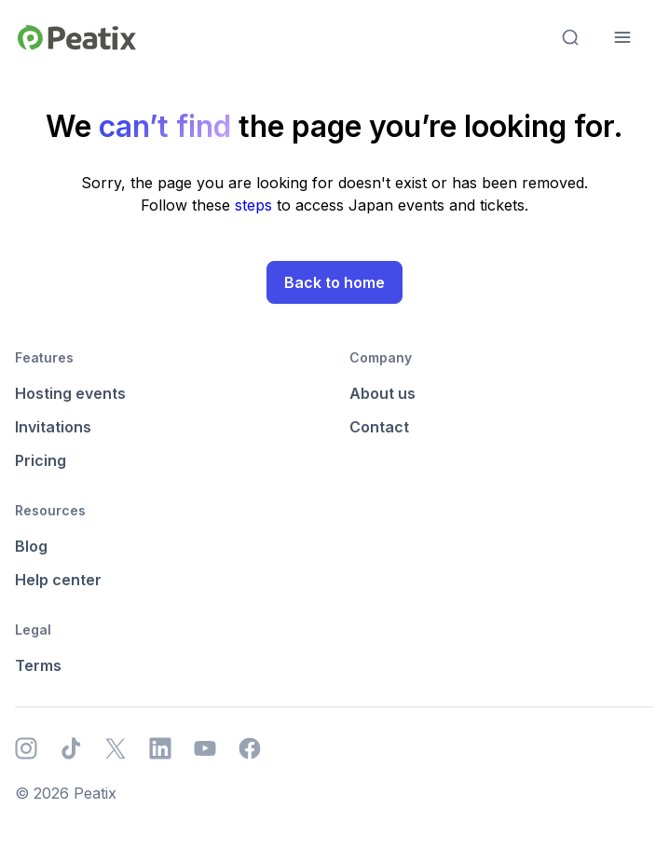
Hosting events (70, 393)
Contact (379, 427)
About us (382, 393)
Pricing (40, 460)
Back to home (334, 282)
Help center (58, 579)
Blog (31, 546)
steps (256, 205)
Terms (38, 665)
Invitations (53, 427)
